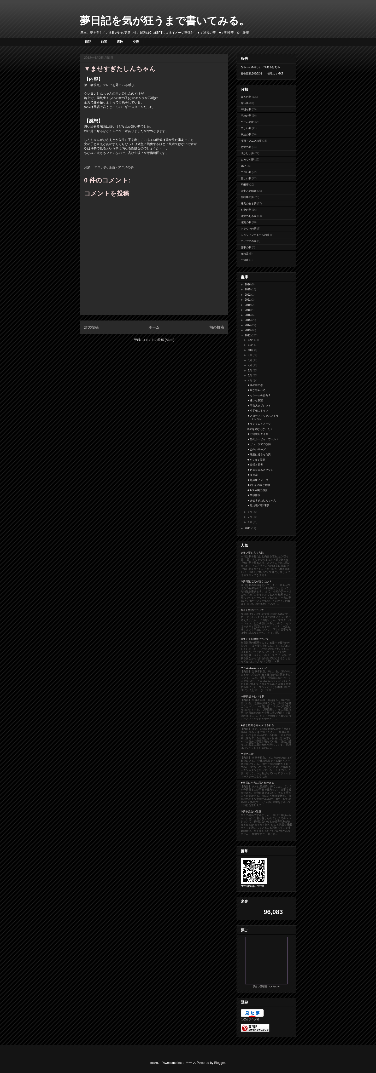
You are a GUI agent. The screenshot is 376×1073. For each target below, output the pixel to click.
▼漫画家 (252, 474)
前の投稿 (216, 327)
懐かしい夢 (247, 153)
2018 (248, 309)
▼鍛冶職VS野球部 (258, 505)
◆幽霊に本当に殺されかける (257, 782)
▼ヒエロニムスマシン (260, 469)
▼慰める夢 (247, 754)
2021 (248, 299)
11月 (251, 344)
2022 (248, 294)
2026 (248, 284)
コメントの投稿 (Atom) (158, 340)
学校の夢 (246, 115)
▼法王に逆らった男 (259, 454)
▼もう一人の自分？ (259, 395)
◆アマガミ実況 (256, 459)
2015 (248, 320)
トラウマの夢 (248, 228)
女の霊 (245, 253)
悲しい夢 (246, 178)
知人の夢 (246, 96)
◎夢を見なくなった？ (260, 429)
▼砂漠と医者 (255, 464)
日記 (88, 42)
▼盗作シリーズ (256, 449)
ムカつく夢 (247, 159)
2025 (248, 289)
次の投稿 (91, 327)
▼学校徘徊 (253, 495)
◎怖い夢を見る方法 (252, 552)
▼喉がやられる (256, 390)
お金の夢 (246, 209)
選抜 (120, 42)
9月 (250, 355)
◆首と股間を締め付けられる (257, 725)
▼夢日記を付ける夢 (252, 696)
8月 (250, 360)
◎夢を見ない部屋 (251, 811)
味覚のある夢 (248, 203)
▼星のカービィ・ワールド (263, 439)
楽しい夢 (246, 128)
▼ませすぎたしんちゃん (261, 500)
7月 (250, 365)
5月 (250, 375)
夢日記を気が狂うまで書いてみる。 (164, 20)
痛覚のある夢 (248, 216)
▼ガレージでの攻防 (259, 444)
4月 (250, 380)
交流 (136, 42)
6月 (250, 370)
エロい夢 (100, 167)
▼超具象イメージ (257, 480)
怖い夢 (245, 103)
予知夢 (245, 260)
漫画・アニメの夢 (121, 167)
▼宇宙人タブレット (259, 405)
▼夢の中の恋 (255, 385)
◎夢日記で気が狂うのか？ (256, 581)
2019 (248, 304)
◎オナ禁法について (252, 610)
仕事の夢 (246, 247)
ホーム (154, 327)
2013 (248, 330)
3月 (250, 511)
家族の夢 (246, 134)
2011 (248, 528)
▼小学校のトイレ (257, 410)
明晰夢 (245, 184)
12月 (251, 339)
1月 (250, 522)
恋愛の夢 (246, 147)
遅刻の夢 (246, 222)
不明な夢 (246, 109)
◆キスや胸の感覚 (257, 490)
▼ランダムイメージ (259, 423)
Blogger (219, 1063)
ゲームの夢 (247, 122)
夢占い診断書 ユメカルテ (266, 986)
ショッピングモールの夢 (255, 234)
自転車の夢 (247, 197)
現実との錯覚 (248, 191)
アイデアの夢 (248, 241)
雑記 (243, 165)
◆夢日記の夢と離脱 (258, 485)
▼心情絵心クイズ (257, 434)
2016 (248, 315)
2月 (250, 516)
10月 (251, 350)
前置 (104, 42)
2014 (248, 325)
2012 (248, 335)
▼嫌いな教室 (255, 400)
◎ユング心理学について (255, 639)
